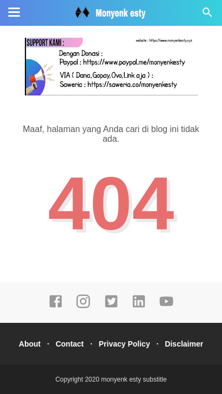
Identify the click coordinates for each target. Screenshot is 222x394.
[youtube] (166, 306)
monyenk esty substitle (133, 379)
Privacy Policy (124, 344)
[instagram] (83, 306)
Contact (70, 344)
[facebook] (56, 306)
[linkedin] (139, 306)
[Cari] (207, 15)
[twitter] (111, 306)
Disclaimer (184, 344)
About (30, 344)
